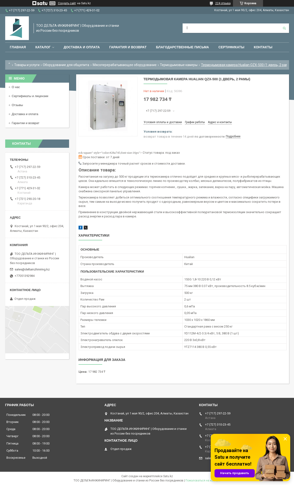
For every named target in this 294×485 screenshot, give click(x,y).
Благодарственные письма (182, 47)
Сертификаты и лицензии (30, 96)
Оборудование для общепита (66, 65)
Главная (18, 47)
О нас (16, 87)
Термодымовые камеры (178, 65)
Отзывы (17, 105)
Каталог (43, 47)
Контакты (263, 47)
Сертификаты (231, 47)
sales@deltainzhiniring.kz (32, 269)
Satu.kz (168, 476)
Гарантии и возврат (25, 123)
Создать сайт (67, 3)
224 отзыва (223, 3)
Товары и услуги (26, 65)
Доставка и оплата (82, 47)
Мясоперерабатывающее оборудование (125, 65)
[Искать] (284, 28)
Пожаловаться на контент (202, 480)
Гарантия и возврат (128, 47)
